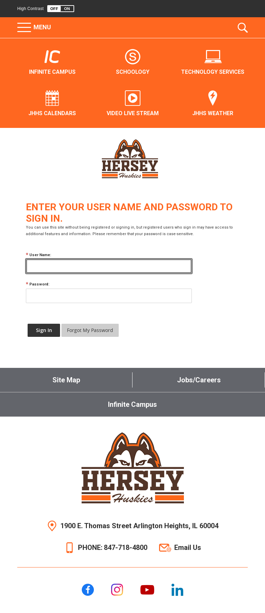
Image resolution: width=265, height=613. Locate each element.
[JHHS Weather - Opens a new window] (212, 104)
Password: (37, 284)
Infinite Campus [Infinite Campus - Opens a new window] (132, 404)
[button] (60, 8)
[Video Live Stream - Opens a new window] (132, 104)
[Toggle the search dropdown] (243, 27)
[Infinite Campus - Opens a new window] (52, 62)
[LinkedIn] (177, 589)
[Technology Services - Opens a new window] (212, 62)
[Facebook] (88, 589)
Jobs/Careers (199, 380)
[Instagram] (117, 589)
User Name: (38, 255)
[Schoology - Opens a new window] (132, 62)
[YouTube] (147, 589)
